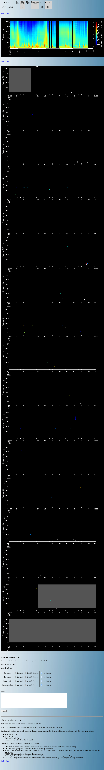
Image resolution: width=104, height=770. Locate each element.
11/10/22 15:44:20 (7, 7)
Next (7, 13)
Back (2, 13)
